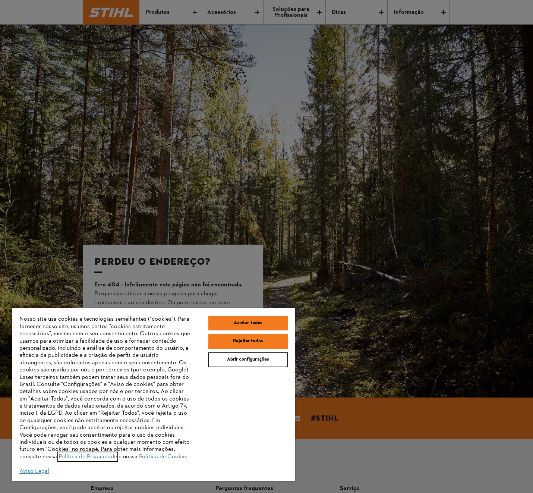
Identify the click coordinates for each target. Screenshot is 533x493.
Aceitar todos (248, 323)
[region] (153, 394)
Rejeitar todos (248, 341)
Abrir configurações (248, 359)
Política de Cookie (162, 457)
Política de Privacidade (88, 457)
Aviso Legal (34, 471)
